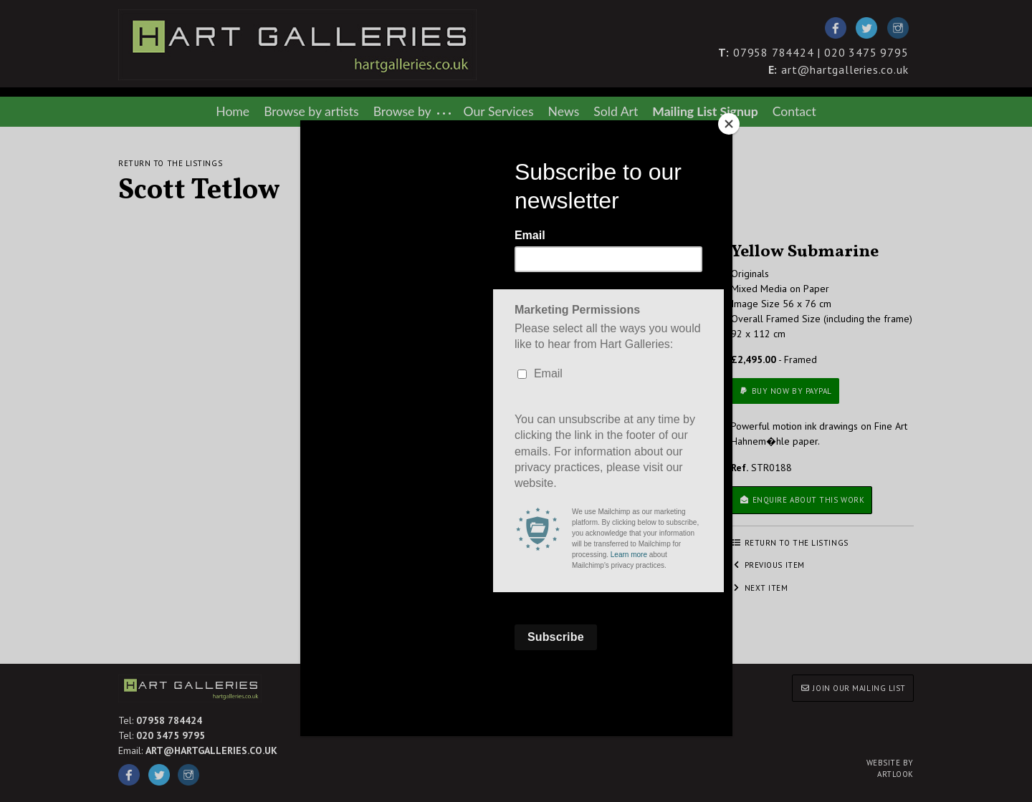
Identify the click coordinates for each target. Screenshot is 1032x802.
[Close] (729, 124)
